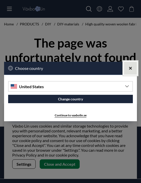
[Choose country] (70, 86)
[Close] (130, 68)
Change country (70, 99)
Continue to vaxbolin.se (71, 115)
